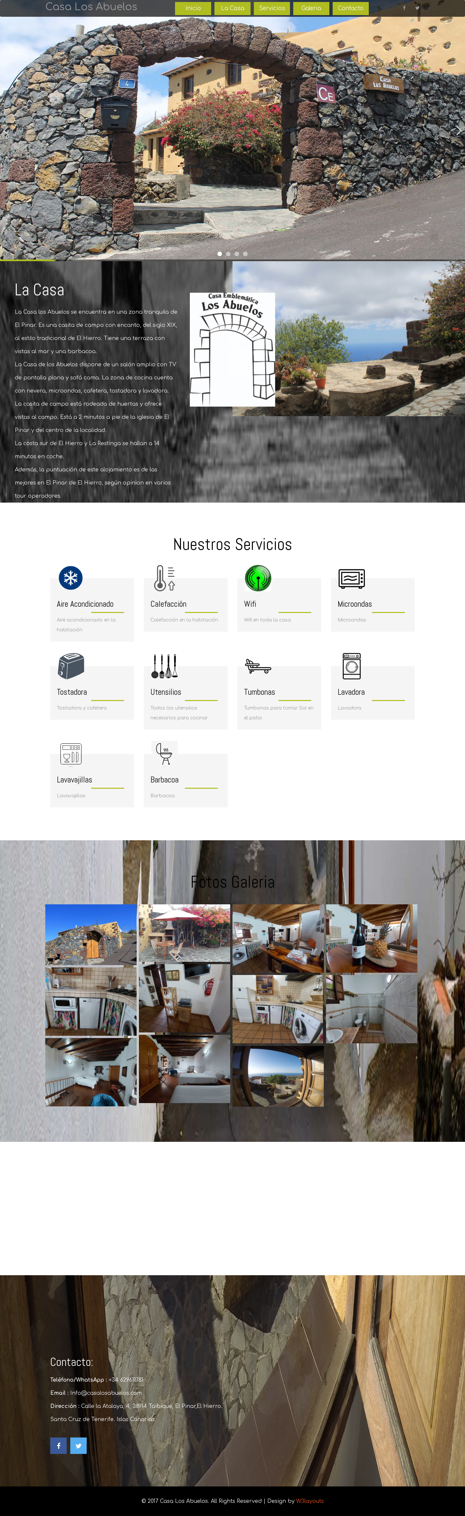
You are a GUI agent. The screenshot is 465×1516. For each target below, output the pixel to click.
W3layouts (310, 1501)
